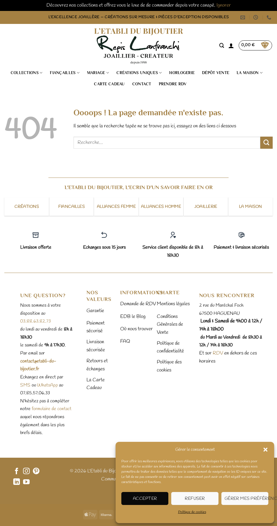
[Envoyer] (266, 143)
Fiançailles (65, 73)
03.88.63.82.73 (35, 321)
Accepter (145, 499)
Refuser (195, 499)
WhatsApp (47, 385)
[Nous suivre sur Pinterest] (36, 471)
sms (25, 385)
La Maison (250, 73)
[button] (265, 450)
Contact (141, 84)
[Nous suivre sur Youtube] (26, 482)
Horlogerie (182, 73)
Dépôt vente (215, 73)
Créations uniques (139, 73)
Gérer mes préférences (246, 499)
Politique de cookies (192, 512)
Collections (27, 73)
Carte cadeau (109, 84)
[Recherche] (221, 45)
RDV (217, 353)
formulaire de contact (51, 409)
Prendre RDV (173, 84)
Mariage (98, 73)
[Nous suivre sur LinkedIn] (16, 482)
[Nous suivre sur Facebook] (16, 471)
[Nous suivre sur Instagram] (26, 471)
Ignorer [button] (223, 5)
